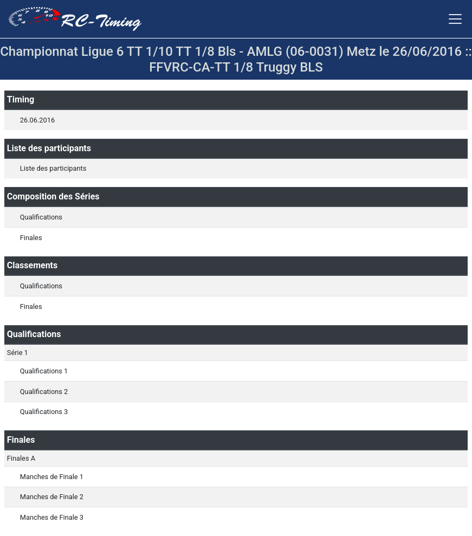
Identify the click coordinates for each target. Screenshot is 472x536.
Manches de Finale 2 (51, 497)
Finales (31, 238)
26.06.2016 (37, 120)
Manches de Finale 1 (51, 477)
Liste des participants (53, 168)
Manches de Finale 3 (51, 517)
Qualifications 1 (44, 371)
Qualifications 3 (44, 412)
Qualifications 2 (44, 392)
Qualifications (41, 217)
